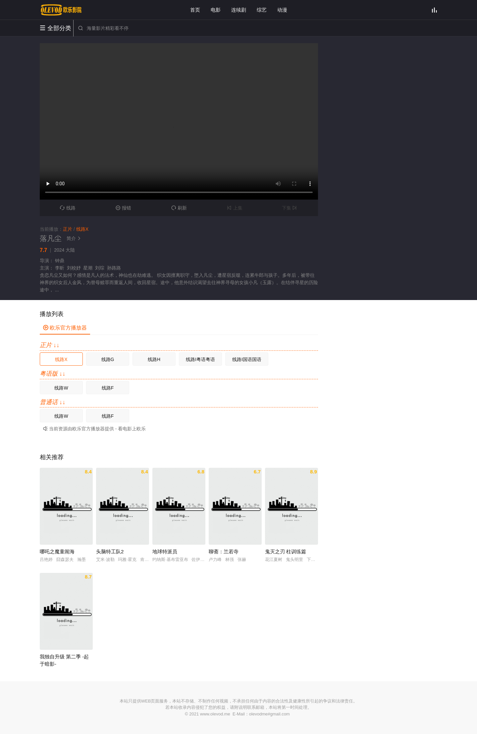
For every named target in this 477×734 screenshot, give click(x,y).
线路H (154, 359)
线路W (61, 388)
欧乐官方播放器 (65, 328)
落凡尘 (51, 238)
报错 (123, 208)
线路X (61, 359)
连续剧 (238, 10)
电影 (216, 10)
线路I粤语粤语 (200, 359)
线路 (68, 208)
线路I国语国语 (246, 359)
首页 (195, 10)
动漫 (282, 10)
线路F (108, 388)
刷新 (179, 208)
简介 (74, 238)
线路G (107, 359)
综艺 (262, 10)
